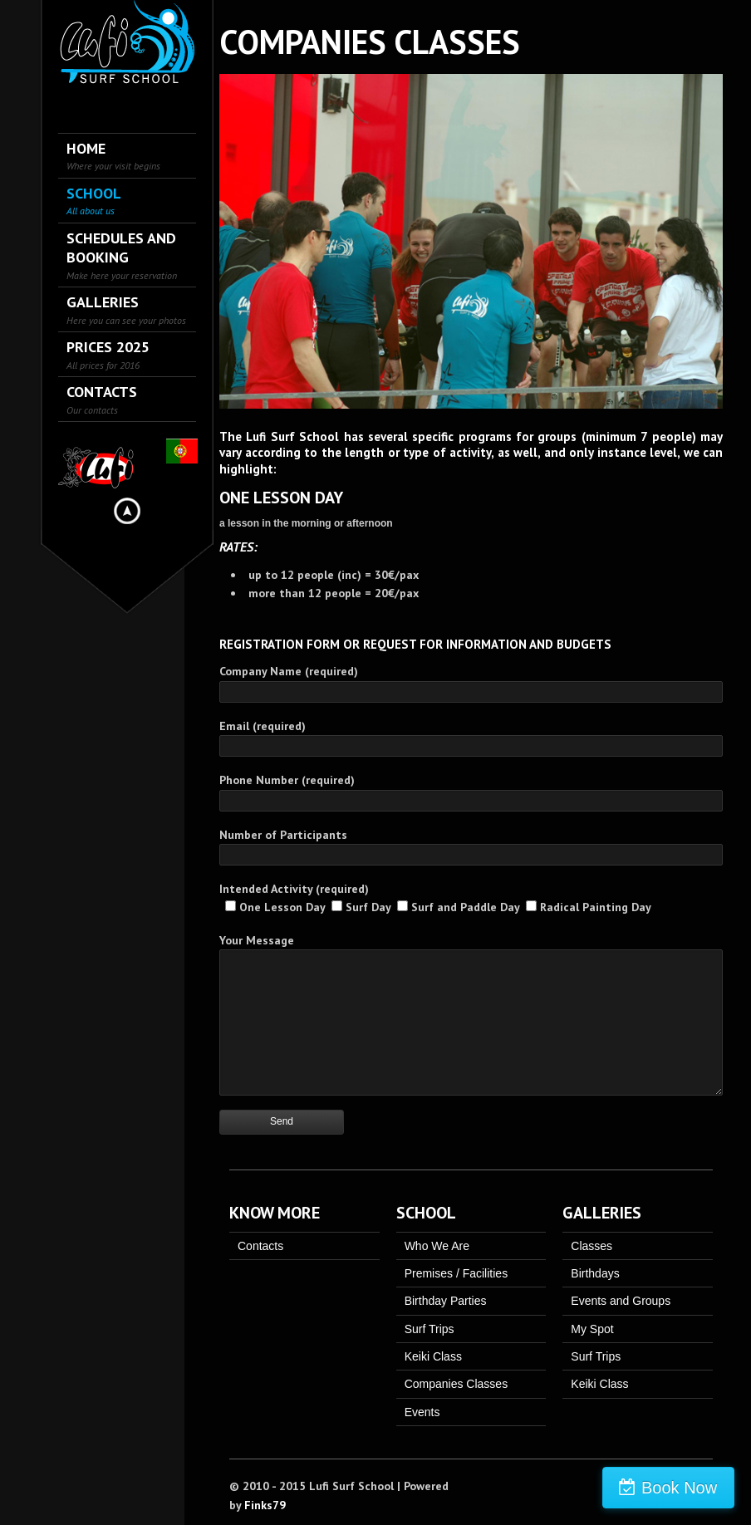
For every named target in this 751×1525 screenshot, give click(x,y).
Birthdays (595, 1273)
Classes (591, 1246)
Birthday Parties (446, 1300)
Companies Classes (456, 1383)
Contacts (260, 1246)
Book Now (679, 1487)
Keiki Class (433, 1356)
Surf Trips (429, 1329)
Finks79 (265, 1505)
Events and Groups (620, 1300)
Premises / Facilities (456, 1273)
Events (422, 1412)
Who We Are (437, 1246)
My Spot (592, 1329)
